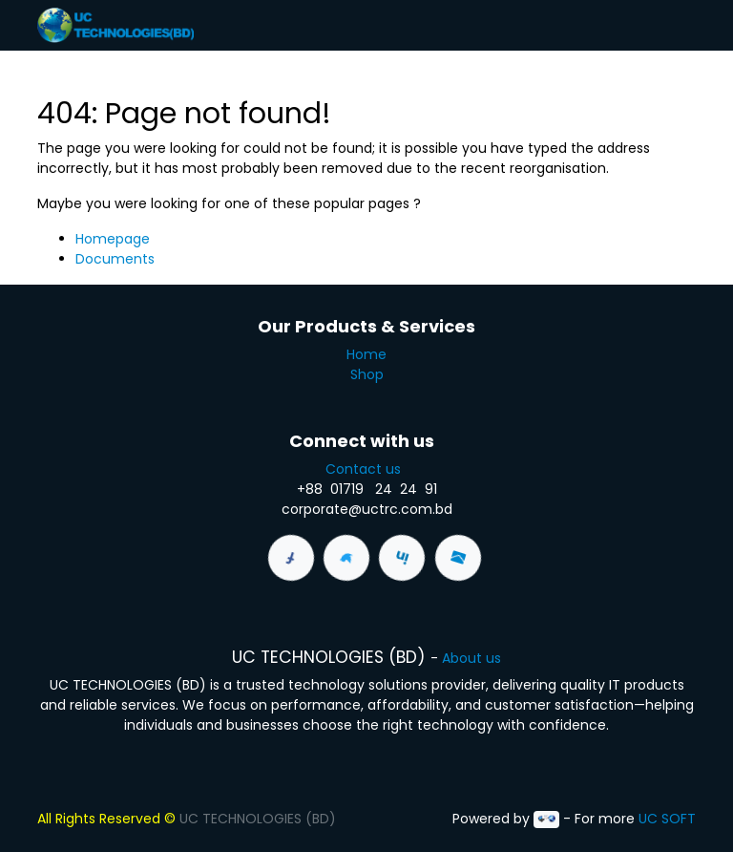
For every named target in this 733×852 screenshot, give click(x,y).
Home (366, 354)
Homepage (112, 238)
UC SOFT (667, 818)
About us (471, 658)
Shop (367, 374)
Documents (115, 258)
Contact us (366, 469)
